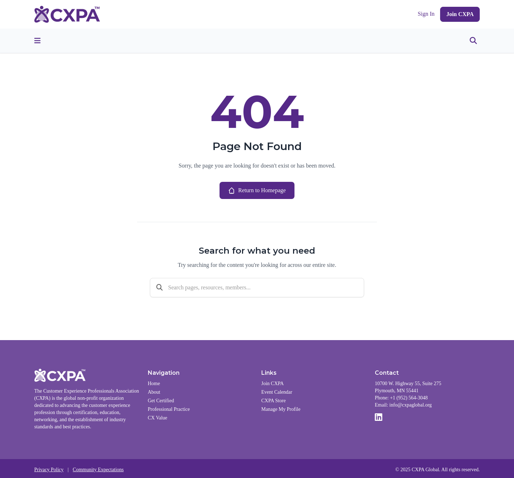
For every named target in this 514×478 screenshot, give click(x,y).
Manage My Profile (281, 409)
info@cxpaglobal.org (410, 405)
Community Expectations (98, 469)
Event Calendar (276, 392)
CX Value (157, 417)
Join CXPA (460, 14)
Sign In (426, 14)
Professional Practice (169, 409)
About (154, 392)
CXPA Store (273, 400)
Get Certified (161, 400)
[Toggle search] (473, 41)
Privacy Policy (49, 469)
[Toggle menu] (37, 41)
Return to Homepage (257, 190)
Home (154, 383)
